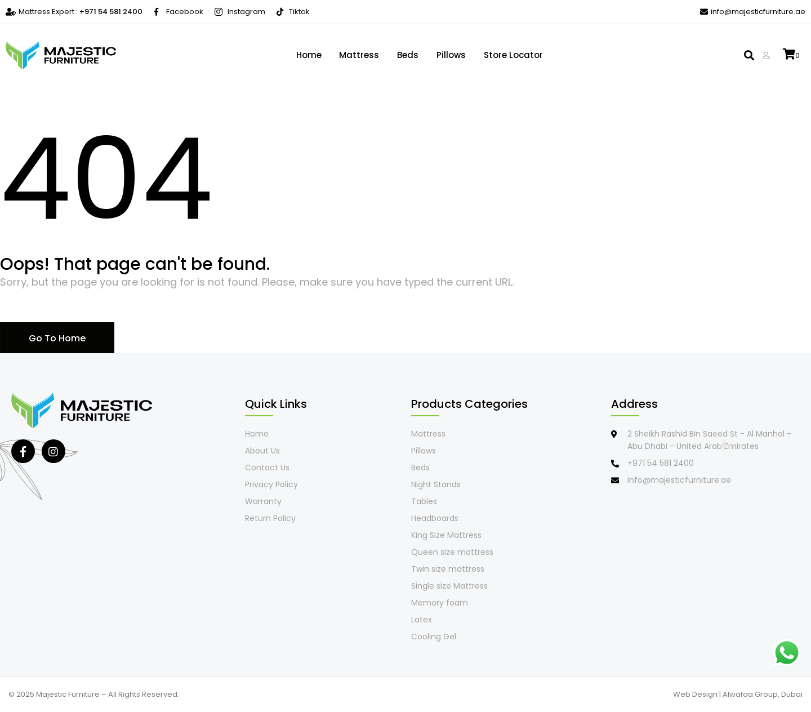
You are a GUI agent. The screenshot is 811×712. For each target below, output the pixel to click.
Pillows (451, 55)
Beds (407, 55)
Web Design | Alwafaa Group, (727, 694)
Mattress (359, 55)
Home (308, 55)
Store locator (513, 55)
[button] (748, 55)
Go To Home (57, 338)
